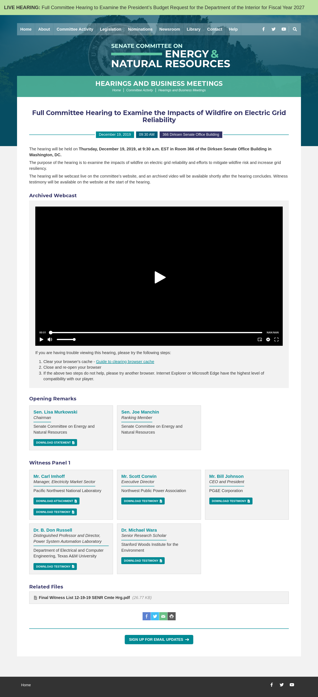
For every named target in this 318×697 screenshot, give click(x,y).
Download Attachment (54, 501)
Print (172, 616)
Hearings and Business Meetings (159, 83)
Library (194, 29)
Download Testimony (53, 512)
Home (26, 29)
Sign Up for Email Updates (159, 639)
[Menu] (295, 29)
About (44, 29)
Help (233, 29)
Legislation (110, 29)
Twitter (155, 616)
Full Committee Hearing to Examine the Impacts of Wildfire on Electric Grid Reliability (159, 116)
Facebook (147, 616)
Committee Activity (75, 29)
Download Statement (53, 442)
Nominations (140, 29)
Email (163, 616)
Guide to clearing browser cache (125, 361)
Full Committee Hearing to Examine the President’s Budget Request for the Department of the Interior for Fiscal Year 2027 (154, 7)
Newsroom (169, 29)
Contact (214, 29)
